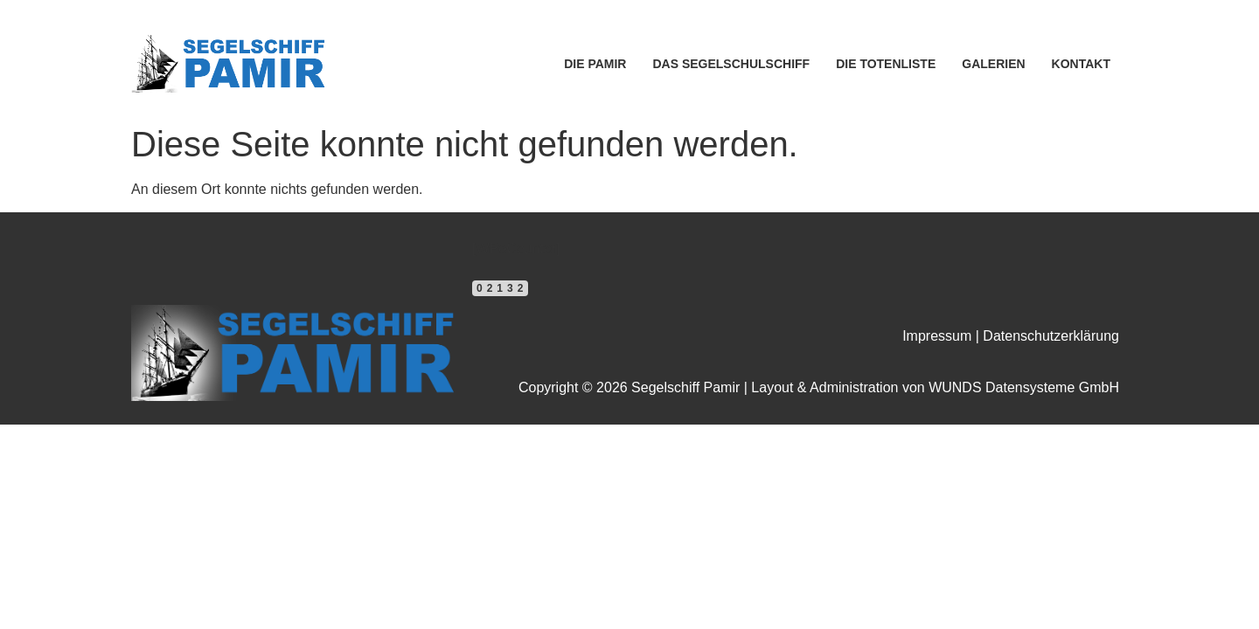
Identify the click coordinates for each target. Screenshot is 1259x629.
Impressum (936, 335)
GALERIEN (993, 64)
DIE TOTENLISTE (886, 64)
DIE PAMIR (595, 64)
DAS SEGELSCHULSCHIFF (731, 64)
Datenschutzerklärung (1051, 335)
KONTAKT (1081, 64)
